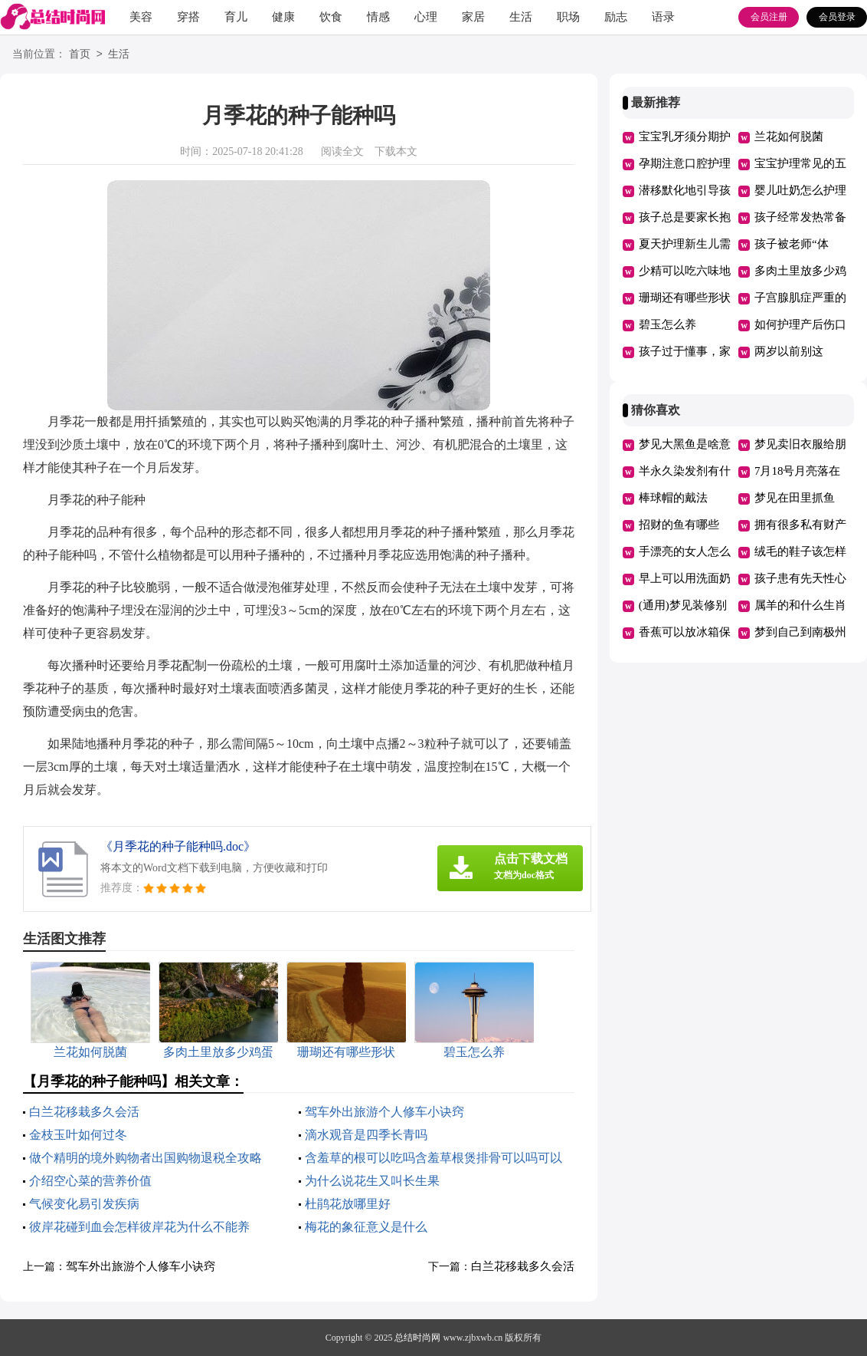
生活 (520, 17)
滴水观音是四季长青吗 (366, 1134)
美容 (140, 17)
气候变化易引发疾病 (84, 1203)
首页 (79, 55)
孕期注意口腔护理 (685, 163)
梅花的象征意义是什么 (366, 1226)
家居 (473, 17)
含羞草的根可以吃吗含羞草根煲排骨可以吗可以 (433, 1157)
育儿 (235, 17)
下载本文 (396, 151)
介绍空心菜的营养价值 (90, 1180)
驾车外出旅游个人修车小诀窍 (384, 1111)
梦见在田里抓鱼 (794, 498)
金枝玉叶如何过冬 (78, 1134)
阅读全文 (342, 151)
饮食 (330, 17)
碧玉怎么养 (667, 324)
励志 (615, 17)
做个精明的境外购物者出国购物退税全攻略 (145, 1157)
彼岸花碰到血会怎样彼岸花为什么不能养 (139, 1226)
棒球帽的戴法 (673, 498)
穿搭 (188, 17)
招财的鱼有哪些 (679, 524)
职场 (568, 17)
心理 (425, 17)
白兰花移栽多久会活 (84, 1111)
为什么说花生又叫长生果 (372, 1180)
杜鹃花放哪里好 (348, 1203)
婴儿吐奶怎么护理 (800, 190)
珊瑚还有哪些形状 (685, 297)
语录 (663, 17)
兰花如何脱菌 (788, 136)
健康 (283, 17)
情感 (378, 17)
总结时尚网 (417, 1337)
